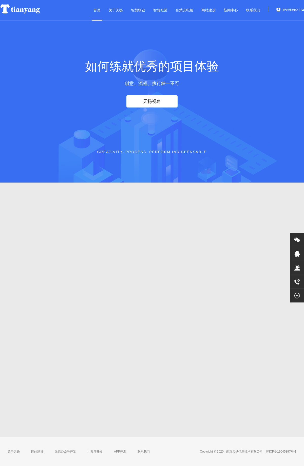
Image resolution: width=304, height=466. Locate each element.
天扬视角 (152, 101)
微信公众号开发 (65, 451)
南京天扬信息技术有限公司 (244, 451)
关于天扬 (116, 10)
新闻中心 (231, 10)
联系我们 (253, 10)
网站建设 (208, 10)
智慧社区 (160, 10)
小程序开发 (95, 451)
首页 (97, 10)
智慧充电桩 (184, 10)
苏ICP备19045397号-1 (280, 451)
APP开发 (120, 451)
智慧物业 (138, 10)
